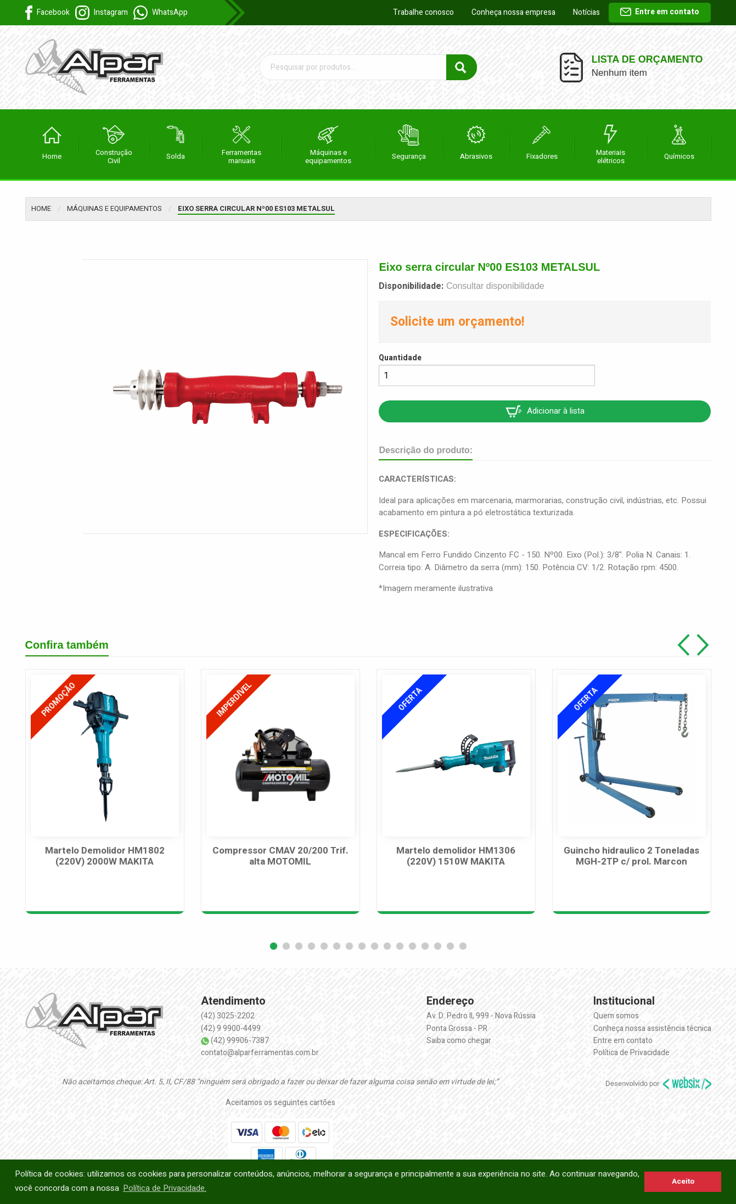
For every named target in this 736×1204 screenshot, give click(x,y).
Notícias (586, 12)
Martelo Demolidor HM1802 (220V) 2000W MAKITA (105, 856)
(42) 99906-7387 (240, 1040)
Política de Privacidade (631, 1052)
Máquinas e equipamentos (114, 208)
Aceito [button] (683, 1181)
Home (41, 208)
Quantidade (400, 358)
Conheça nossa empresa (513, 12)
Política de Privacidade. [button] (164, 1188)
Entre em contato (659, 12)
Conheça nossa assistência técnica (652, 1028)
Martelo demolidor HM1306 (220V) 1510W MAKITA (455, 856)
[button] (273, 946)
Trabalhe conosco (423, 12)
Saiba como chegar (458, 1040)
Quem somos (616, 1016)
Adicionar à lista (545, 411)
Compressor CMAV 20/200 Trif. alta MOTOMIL (280, 856)
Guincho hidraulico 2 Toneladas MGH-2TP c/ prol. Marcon (631, 856)
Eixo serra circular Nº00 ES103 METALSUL (256, 208)
